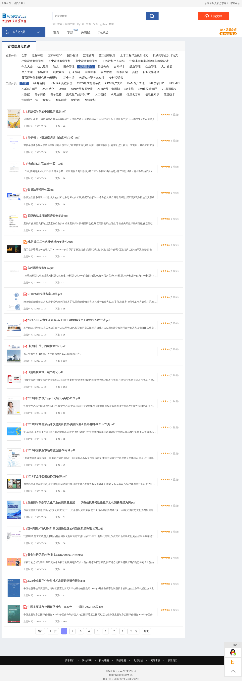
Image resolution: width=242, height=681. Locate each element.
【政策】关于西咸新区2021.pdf (46, 346)
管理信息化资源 (19, 46)
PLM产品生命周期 (108, 88)
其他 (135, 72)
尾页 (146, 631)
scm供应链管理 (147, 88)
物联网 (75, 100)
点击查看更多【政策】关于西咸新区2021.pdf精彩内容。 (53, 353)
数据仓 (46, 100)
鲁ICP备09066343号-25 (121, 675)
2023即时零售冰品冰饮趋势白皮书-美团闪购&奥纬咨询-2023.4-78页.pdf (71, 424)
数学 (111, 24)
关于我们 (69, 660)
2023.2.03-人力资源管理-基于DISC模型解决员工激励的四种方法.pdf (69, 320)
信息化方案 (133, 94)
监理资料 (88, 55)
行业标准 (37, 55)
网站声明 (87, 660)
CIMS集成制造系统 (88, 83)
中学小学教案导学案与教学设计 (149, 61)
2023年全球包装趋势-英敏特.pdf (47, 476)
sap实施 (129, 88)
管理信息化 (86, 66)
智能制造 (61, 100)
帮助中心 (235, 3)
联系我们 (172, 660)
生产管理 (27, 72)
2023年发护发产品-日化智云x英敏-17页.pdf (53, 398)
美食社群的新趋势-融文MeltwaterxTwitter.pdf (55, 554)
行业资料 (74, 72)
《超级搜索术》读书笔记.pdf (45, 372)
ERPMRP (174, 83)
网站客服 (155, 660)
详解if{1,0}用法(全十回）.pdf (45, 163)
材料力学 (70, 24)
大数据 (26, 94)
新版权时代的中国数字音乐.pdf (46, 111)
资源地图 (121, 660)
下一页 (133, 631)
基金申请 (68, 77)
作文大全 (27, 66)
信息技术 (169, 94)
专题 (70, 32)
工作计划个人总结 (113, 61)
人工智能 (100, 94)
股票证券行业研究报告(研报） (40, 77)
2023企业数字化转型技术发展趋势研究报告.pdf (56, 580)
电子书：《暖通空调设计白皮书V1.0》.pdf (53, 137)
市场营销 (42, 72)
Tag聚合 (103, 32)
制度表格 (58, 72)
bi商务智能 (38, 83)
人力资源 (166, 66)
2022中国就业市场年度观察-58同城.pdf (51, 450)
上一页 (53, 631)
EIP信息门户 (157, 83)
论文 (56, 66)
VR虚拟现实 (169, 88)
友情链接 (138, 660)
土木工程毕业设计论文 (134, 55)
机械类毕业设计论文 (165, 55)
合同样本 (119, 66)
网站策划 (90, 100)
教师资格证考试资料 (91, 77)
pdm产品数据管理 (82, 88)
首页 (56, 32)
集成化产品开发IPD (78, 94)
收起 (236, 645)
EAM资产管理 (136, 83)
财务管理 (68, 66)
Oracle (62, 88)
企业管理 (151, 66)
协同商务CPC (30, 100)
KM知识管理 (29, 88)
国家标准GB (55, 55)
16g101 (80, 24)
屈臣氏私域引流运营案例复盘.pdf (48, 215)
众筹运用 (116, 94)
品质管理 (135, 66)
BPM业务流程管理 (61, 83)
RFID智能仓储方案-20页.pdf (44, 294)
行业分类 (103, 66)
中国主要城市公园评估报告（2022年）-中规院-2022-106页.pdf (65, 606)
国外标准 (72, 55)
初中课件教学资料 (59, 61)
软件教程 (106, 72)
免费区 (85, 32)
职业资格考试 (151, 72)
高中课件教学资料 (86, 61)
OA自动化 (48, 88)
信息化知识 (152, 94)
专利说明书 (116, 77)
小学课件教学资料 (33, 61)
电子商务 (40, 94)
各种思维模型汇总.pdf (41, 267)
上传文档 (213, 16)
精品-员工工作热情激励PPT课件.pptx (50, 241)
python (103, 24)
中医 (88, 24)
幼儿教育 (42, 66)
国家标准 (90, 72)
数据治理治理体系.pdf (41, 189)
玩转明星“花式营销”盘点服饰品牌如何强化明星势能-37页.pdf (65, 528)
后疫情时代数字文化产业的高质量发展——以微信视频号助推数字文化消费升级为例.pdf (81, 502)
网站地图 (104, 660)
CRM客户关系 (113, 83)
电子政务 (56, 94)
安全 (95, 24)
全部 (24, 55)
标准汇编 (122, 72)
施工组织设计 (107, 55)
